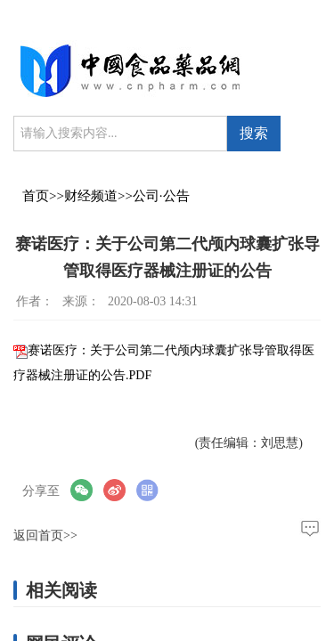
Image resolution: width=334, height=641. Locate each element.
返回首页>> (45, 535)
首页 (35, 196)
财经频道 (91, 196)
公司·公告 (161, 196)
